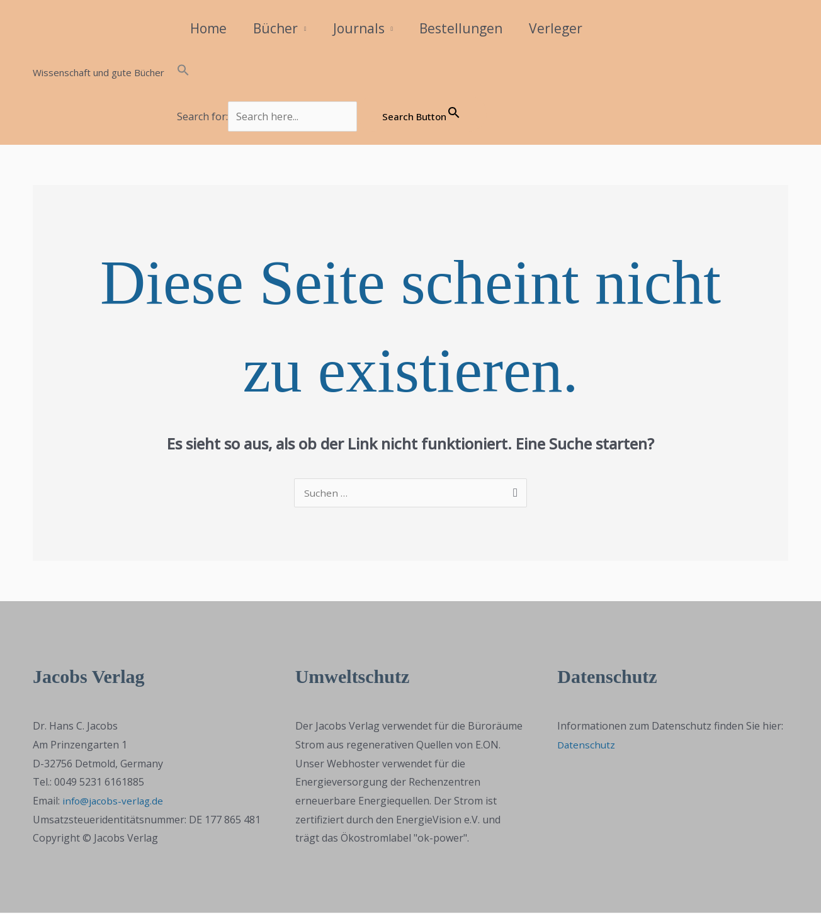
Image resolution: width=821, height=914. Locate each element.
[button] (332, 72)
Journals (359, 28)
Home (208, 28)
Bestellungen (460, 28)
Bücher (275, 28)
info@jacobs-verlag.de (114, 802)
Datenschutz (587, 746)
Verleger (555, 28)
